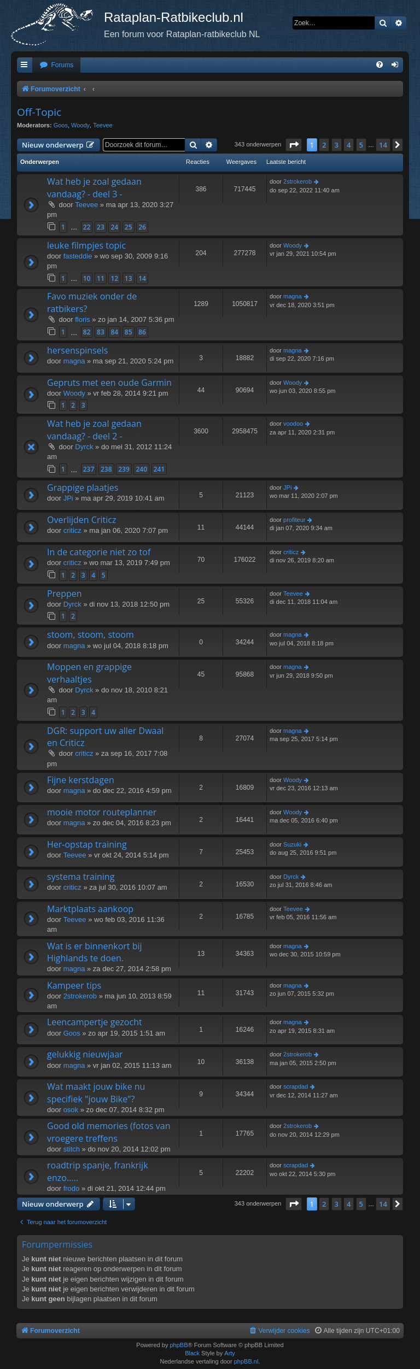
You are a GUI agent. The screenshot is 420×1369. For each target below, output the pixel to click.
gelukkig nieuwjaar (85, 1054)
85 (128, 332)
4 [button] (349, 145)
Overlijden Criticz (81, 520)
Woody (80, 125)
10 (87, 278)
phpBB (179, 1345)
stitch (71, 1149)
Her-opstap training (87, 844)
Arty (229, 1353)
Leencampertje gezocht (94, 1022)
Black (192, 1353)
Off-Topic (39, 112)
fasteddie (77, 256)
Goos (61, 125)
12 (114, 278)
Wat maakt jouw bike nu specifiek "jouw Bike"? (96, 1092)
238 (106, 469)
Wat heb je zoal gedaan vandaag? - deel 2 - (94, 430)
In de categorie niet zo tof (98, 552)
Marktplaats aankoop (90, 909)
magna (292, 296)
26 (142, 227)
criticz (72, 530)
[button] (293, 144)
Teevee (102, 125)
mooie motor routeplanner (101, 812)
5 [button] (361, 145)
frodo (71, 1188)
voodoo (293, 423)
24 (114, 227)
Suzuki (292, 844)
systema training (80, 877)
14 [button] (383, 145)
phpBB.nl (246, 1361)
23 (100, 227)
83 (100, 332)
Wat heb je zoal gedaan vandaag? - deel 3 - (94, 187)
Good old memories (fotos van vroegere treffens (109, 1132)
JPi (68, 498)
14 (142, 278)
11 (100, 278)
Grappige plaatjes (82, 487)
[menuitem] (56, 65)
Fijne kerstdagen (80, 780)
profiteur (294, 519)
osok (70, 1110)
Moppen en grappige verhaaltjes (89, 673)
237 (89, 469)
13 (128, 278)
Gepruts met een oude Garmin (109, 383)
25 (128, 227)
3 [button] (337, 145)
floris (82, 319)
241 (159, 469)
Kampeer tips (74, 985)
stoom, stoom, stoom (90, 634)
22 (87, 227)
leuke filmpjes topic (86, 245)
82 (87, 332)
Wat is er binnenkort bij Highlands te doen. (94, 952)
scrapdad (295, 1086)
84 (114, 332)
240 (141, 469)
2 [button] (324, 145)
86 (142, 332)
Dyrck (84, 447)
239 (124, 469)
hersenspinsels (77, 350)
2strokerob (297, 181)
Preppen (64, 593)
